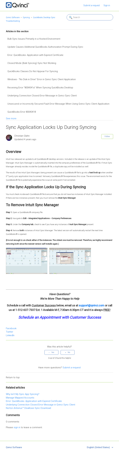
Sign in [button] (107, 5)
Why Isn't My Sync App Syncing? (22, 394)
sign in (17, 427)
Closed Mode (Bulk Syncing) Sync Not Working (31, 63)
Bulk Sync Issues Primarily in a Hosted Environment (33, 38)
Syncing (26, 17)
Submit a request (91, 5)
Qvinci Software (13, 17)
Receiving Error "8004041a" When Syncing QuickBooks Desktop (40, 87)
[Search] (90, 17)
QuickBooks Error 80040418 (21, 111)
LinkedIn (10, 335)
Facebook (11, 328)
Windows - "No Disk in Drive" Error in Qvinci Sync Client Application (41, 79)
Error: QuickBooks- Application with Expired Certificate (35, 55)
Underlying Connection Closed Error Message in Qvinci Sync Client (42, 95)
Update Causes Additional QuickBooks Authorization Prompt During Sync (45, 46)
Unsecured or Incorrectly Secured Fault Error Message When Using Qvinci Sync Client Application (58, 103)
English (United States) (98, 447)
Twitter (9, 331)
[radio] (51, 352)
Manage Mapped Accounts (20, 397)
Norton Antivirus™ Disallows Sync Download (28, 408)
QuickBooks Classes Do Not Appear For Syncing (32, 71)
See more (11, 118)
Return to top (13, 377)
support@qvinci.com (91, 305)
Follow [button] (107, 136)
